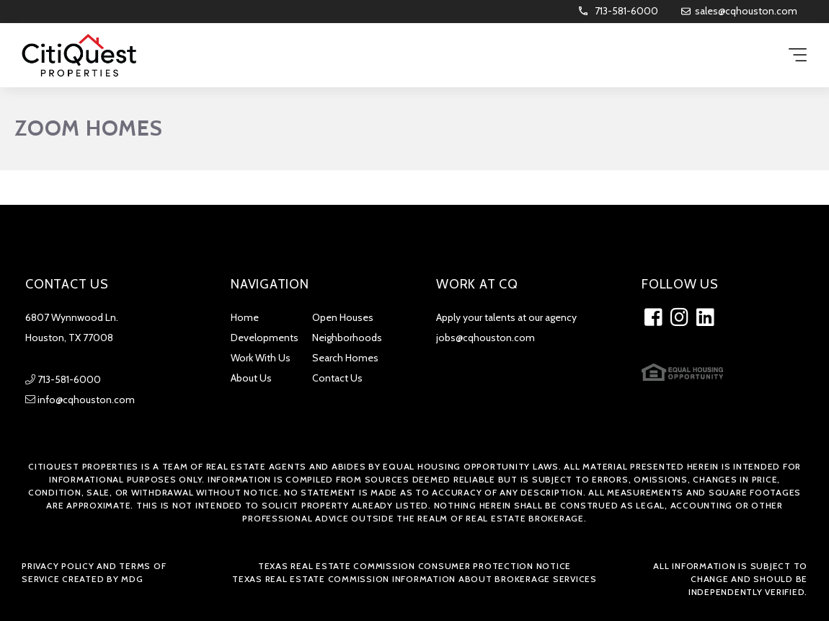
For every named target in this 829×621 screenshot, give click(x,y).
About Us (251, 377)
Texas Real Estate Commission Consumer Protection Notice (414, 565)
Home (245, 317)
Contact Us (337, 377)
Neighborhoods (347, 337)
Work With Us (261, 357)
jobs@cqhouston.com (485, 337)
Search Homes (345, 357)
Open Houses (342, 317)
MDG (132, 578)
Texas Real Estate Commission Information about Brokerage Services (414, 578)
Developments (264, 337)
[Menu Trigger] (797, 56)
